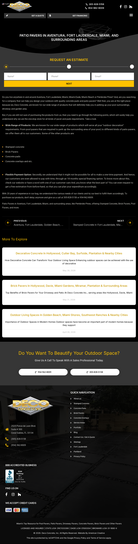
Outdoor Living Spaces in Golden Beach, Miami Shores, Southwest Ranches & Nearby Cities (69, 315)
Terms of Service (98, 538)
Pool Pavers (44, 524)
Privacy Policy (80, 538)
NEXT (69, 84)
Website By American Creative (91, 533)
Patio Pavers (56, 524)
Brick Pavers (100, 524)
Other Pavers (116, 524)
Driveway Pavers (70, 524)
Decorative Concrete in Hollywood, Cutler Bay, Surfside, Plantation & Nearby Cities (69, 253)
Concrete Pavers (86, 524)
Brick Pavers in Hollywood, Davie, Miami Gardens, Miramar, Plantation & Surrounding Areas (69, 286)
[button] (131, 15)
